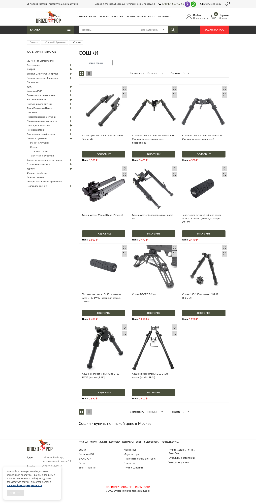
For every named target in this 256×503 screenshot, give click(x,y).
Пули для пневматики (38, 125)
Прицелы (129, 462)
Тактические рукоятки (42, 155)
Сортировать (137, 73)
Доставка (114, 442)
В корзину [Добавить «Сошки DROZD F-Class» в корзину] (153, 312)
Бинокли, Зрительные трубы (42, 73)
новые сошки (96, 62)
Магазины (130, 449)
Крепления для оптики (39, 103)
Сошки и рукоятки (55, 42)
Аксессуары (33, 65)
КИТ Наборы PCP (36, 99)
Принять (15, 493)
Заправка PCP (34, 90)
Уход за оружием (179, 462)
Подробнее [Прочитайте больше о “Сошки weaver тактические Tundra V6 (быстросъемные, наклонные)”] (204, 154)
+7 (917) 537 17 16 (173, 3)
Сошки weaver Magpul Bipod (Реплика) (102, 214)
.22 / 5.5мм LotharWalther (40, 60)
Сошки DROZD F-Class (144, 294)
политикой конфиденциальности (24, 485)
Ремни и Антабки (39, 142)
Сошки (33, 147)
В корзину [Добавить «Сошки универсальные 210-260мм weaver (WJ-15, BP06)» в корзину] (153, 392)
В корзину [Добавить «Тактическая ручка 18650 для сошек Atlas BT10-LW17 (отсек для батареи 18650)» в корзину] (103, 312)
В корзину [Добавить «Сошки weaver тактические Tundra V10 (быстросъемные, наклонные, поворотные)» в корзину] (153, 154)
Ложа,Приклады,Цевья (39, 108)
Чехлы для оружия (37, 185)
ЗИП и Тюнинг (87, 467)
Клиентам (117, 16)
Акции (92, 16)
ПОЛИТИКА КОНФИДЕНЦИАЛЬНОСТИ (128, 487)
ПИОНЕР (32, 112)
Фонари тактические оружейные (44, 181)
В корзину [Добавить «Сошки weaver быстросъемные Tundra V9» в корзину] (153, 233)
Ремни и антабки (36, 129)
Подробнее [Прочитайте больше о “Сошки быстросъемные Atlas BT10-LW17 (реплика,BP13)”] (103, 392)
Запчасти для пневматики (41, 95)
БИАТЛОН (85, 458)
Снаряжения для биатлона (41, 134)
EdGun (83, 449)
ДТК (29, 86)
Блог (151, 16)
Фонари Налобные (37, 172)
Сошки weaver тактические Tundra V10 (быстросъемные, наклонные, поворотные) (153, 139)
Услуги (131, 16)
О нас (93, 442)
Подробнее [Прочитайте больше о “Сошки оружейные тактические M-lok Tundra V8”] (103, 154)
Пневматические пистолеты (42, 121)
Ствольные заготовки (38, 164)
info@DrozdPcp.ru (212, 3)
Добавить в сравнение (124, 95)
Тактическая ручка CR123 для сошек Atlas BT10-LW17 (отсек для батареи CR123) (201, 218)
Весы (82, 462)
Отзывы (141, 16)
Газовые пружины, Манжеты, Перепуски (42, 80)
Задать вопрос (214, 29)
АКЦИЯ (31, 69)
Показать (175, 73)
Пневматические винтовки (41, 116)
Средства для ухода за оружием (44, 159)
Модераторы (131, 454)
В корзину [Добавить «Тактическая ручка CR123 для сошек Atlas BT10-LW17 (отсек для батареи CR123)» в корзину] (204, 233)
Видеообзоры (151, 442)
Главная (82, 16)
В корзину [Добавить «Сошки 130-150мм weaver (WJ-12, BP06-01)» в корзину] (204, 312)
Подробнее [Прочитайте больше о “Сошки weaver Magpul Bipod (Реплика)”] (103, 233)
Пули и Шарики (133, 467)
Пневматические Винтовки (140, 458)
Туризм (31, 168)
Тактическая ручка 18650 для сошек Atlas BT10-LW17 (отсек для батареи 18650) (101, 298)
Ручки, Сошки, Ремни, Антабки (181, 451)
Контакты (163, 16)
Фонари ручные (35, 177)
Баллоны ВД (86, 454)
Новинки (104, 16)
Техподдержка (170, 442)
